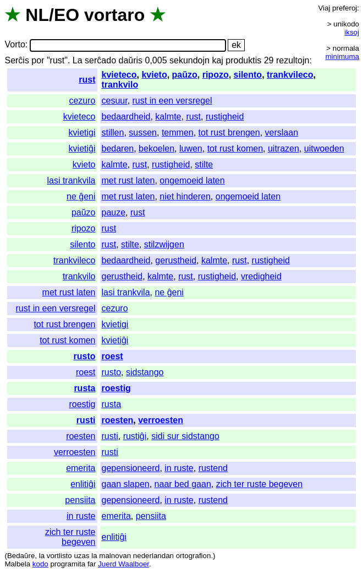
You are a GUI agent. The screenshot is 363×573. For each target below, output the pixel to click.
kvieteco (119, 74)
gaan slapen (126, 484)
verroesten (160, 420)
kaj (217, 60)
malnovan (115, 556)
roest (112, 356)
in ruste (178, 468)
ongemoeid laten (192, 180)
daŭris (130, 60)
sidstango (145, 372)
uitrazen (283, 148)
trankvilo (120, 84)
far (91, 564)
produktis (243, 60)
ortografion (193, 556)
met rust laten (128, 180)
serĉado (100, 60)
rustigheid (225, 116)
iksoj (351, 32)
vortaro (114, 15)
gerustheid (175, 260)
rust (87, 79)
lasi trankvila (71, 180)
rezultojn (292, 60)
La (77, 60)
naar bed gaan (183, 484)
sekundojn (189, 60)
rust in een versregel (172, 100)
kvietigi (82, 132)
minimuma (342, 56)
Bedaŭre (21, 556)
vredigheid (261, 276)
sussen (143, 132)
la (42, 556)
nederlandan (153, 556)
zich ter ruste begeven (259, 484)
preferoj (344, 8)
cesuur (115, 100)
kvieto (154, 74)
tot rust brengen (229, 132)
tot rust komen (235, 148)
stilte (204, 164)
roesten (118, 420)
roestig (116, 388)
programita (67, 564)
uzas (81, 556)
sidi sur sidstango (185, 436)
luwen (190, 148)
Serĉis (16, 60)
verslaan (281, 132)
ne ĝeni (81, 196)
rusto (85, 356)
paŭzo (184, 74)
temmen (178, 132)
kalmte (168, 116)
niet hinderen (185, 196)
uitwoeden (324, 148)
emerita (80, 468)
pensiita (80, 500)
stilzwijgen (164, 244)
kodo (40, 564)
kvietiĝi (82, 148)
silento (248, 74)
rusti (86, 420)
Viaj (324, 8)
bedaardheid (126, 116)
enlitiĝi (82, 484)
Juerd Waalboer (123, 564)
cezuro (82, 100)
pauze (114, 212)
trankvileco (290, 74)
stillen (113, 132)
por (37, 60)
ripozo (215, 74)
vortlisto (59, 556)
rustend (213, 468)
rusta (84, 388)
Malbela (17, 564)
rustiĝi (135, 436)
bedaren (118, 148)
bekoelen (156, 148)
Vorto (14, 45)
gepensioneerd (131, 468)
